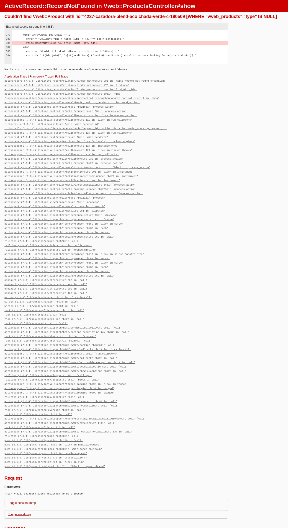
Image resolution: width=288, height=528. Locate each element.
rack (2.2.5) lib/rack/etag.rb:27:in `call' (36, 302)
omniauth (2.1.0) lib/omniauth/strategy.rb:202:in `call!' (47, 269)
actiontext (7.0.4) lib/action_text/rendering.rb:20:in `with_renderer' (56, 134)
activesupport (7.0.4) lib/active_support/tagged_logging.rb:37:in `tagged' (59, 372)
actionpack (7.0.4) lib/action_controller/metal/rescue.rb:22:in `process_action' (64, 158)
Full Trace (61, 76)
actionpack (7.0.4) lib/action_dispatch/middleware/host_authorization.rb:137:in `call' (68, 413)
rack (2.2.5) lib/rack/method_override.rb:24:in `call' (44, 392)
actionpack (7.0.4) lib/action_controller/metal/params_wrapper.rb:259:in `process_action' (71, 183)
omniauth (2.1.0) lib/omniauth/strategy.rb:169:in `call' (46, 273)
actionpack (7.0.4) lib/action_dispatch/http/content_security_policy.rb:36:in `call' (67, 318)
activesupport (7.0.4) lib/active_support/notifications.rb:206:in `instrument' (62, 175)
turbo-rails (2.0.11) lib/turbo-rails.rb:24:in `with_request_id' (52, 121)
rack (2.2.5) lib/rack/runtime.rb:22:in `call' (38, 396)
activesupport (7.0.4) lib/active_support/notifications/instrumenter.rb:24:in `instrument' (71, 171)
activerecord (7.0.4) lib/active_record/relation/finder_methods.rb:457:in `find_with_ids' (71, 89)
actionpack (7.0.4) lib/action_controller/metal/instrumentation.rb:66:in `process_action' (71, 179)
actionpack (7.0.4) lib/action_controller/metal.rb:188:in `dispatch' (55, 199)
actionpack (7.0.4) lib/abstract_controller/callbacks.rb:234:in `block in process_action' (71, 113)
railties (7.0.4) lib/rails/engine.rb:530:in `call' (42, 232)
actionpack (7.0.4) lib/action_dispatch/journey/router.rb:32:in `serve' (57, 224)
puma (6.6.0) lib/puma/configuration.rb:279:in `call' (44, 421)
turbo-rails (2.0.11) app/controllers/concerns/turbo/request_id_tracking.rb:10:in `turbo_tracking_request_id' (86, 125)
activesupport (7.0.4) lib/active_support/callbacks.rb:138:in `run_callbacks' (62, 150)
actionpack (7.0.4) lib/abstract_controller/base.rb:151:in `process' (55, 191)
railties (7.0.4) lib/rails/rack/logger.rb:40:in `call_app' (48, 359)
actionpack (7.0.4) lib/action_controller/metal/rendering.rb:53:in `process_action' (66, 109)
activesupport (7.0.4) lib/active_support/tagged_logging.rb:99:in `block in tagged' (66, 368)
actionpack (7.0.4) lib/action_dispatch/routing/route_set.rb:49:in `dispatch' (62, 208)
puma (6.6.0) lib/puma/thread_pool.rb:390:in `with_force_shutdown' (53, 429)
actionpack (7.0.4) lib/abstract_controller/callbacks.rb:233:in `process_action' (64, 154)
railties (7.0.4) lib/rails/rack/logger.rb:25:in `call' (45, 380)
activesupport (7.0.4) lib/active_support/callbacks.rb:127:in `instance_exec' (62, 142)
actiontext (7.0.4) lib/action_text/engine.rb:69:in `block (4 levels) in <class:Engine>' (70, 138)
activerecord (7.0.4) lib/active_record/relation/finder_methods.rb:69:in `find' (63, 93)
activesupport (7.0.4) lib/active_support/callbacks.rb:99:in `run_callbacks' (61, 339)
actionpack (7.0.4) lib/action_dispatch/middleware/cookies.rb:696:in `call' (60, 331)
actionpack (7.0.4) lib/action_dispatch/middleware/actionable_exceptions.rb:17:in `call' (70, 347)
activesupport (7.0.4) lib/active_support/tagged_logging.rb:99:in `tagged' (59, 376)
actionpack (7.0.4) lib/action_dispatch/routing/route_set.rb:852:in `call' (59, 228)
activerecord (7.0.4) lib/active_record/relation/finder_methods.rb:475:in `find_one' (67, 84)
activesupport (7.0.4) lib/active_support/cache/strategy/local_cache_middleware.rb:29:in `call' (75, 400)
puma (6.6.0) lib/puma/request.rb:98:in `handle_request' (46, 433)
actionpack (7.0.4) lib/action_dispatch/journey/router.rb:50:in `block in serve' (64, 216)
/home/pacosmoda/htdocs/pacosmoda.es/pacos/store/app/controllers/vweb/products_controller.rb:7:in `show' (82, 97)
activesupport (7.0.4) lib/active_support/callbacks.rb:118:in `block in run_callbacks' (68, 117)
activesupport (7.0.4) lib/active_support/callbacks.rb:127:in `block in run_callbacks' (68, 130)
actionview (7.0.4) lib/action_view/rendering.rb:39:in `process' (52, 195)
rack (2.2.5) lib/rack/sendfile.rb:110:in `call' (40, 409)
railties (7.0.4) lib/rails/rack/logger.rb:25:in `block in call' (52, 363)
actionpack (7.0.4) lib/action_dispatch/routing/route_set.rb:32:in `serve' (59, 212)
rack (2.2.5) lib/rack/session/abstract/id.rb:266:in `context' (50, 322)
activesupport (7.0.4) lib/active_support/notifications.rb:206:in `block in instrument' (69, 166)
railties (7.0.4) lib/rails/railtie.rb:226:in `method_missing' (50, 240)
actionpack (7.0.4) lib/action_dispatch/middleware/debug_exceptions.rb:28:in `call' (66, 351)
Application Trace (16, 76)
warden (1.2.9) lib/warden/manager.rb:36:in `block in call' (48, 285)
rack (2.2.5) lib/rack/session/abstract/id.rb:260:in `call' (48, 327)
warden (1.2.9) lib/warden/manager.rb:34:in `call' (41, 294)
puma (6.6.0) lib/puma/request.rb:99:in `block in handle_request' (53, 425)
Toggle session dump (22, 482)
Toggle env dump (19, 493)
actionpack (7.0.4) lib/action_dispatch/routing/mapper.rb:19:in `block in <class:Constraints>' (74, 244)
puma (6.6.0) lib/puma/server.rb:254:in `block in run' (44, 441)
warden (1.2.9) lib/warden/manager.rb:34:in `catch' (42, 290)
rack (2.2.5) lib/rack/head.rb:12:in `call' (36, 310)
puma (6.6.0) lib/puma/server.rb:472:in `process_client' (46, 437)
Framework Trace (41, 76)
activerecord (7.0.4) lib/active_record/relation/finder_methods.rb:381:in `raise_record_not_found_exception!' (86, 80)
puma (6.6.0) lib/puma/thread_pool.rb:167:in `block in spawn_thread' (55, 446)
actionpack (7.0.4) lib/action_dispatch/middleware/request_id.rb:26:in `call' (62, 388)
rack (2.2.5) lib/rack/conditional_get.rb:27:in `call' (44, 306)
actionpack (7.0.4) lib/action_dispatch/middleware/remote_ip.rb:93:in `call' (61, 384)
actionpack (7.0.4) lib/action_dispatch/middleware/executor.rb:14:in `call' (60, 404)
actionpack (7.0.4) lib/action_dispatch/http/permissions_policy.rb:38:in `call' (63, 314)
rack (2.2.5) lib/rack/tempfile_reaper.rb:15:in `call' (44, 298)
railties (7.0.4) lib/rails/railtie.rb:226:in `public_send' (48, 236)
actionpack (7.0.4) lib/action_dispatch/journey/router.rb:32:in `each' (56, 220)
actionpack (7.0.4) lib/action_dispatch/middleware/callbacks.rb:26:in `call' (61, 343)
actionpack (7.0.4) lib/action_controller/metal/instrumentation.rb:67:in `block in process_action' (77, 162)
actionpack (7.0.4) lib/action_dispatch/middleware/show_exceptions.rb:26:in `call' (65, 355)
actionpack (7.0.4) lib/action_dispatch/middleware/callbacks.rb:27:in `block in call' (68, 335)
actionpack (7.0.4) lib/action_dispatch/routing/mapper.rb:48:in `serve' (57, 249)
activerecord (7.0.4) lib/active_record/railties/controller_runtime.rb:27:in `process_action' (74, 187)
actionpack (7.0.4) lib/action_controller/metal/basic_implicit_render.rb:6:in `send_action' (72, 101)
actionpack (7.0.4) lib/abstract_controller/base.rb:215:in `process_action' (60, 105)
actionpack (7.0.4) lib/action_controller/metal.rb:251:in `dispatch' (55, 203)
